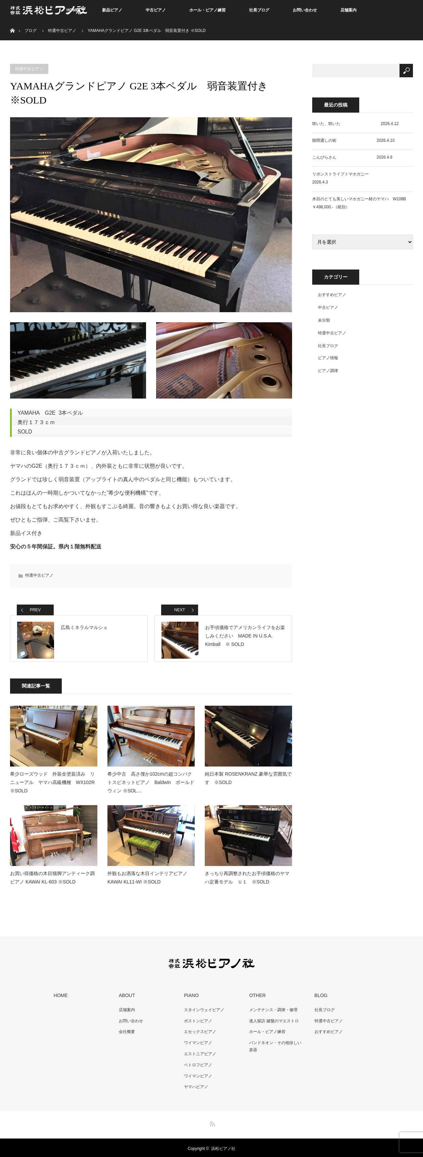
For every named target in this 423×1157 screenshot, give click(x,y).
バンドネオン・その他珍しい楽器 (276, 1046)
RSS (211, 1121)
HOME (60, 997)
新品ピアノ (112, 10)
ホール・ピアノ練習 (207, 10)
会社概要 (126, 1032)
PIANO (190, 997)
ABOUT (126, 997)
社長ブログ (259, 10)
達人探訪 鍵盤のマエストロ (272, 1021)
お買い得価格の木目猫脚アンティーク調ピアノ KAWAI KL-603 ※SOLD (52, 879)
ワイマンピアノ (197, 1042)
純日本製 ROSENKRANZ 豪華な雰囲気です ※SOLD (248, 780)
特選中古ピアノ (62, 30)
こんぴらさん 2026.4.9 (352, 157)
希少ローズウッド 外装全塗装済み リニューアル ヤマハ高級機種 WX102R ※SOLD (53, 784)
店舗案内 (348, 10)
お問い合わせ (305, 10)
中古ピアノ (156, 10)
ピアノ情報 (328, 358)
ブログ (31, 30)
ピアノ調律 (328, 370)
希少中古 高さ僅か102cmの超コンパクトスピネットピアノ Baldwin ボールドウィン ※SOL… (150, 784)
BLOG (319, 997)
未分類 (324, 320)
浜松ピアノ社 (223, 1147)
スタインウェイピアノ (203, 1010)
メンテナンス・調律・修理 (272, 1010)
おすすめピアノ (332, 294)
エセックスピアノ (199, 1032)
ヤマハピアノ (195, 1085)
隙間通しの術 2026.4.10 (353, 140)
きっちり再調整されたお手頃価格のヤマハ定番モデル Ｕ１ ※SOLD (247, 879)
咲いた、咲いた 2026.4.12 (355, 123)
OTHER (256, 997)
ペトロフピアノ (197, 1064)
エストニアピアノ (199, 1053)
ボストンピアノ (197, 1021)
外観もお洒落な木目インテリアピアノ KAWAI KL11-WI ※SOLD (147, 879)
